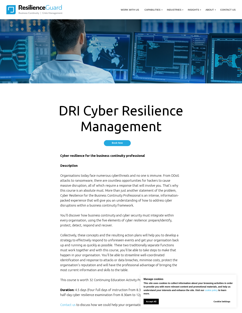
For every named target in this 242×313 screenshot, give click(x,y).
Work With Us (130, 9)
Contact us (68, 305)
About (210, 9)
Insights (193, 9)
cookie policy (211, 290)
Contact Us (228, 9)
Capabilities (153, 9)
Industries (174, 9)
